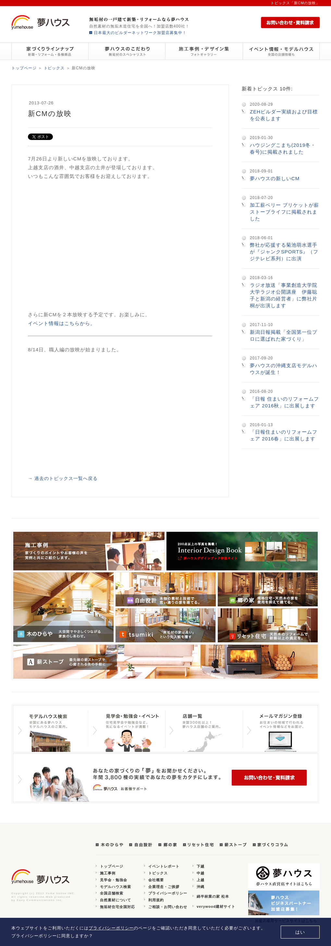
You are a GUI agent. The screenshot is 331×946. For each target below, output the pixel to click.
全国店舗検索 (111, 893)
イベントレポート (163, 866)
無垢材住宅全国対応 (117, 907)
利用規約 (156, 900)
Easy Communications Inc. (40, 900)
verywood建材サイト (216, 906)
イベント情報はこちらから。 (61, 323)
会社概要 (156, 880)
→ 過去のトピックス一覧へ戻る (63, 478)
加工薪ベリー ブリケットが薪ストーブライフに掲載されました (284, 211)
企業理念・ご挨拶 (163, 887)
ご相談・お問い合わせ (167, 907)
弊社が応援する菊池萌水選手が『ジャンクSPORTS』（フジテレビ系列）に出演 (284, 251)
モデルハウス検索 (115, 887)
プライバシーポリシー (167, 893)
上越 (200, 880)
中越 (200, 873)
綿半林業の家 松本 (213, 896)
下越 (200, 866)
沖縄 (200, 887)
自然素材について (115, 900)
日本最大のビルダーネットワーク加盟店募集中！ (140, 32)
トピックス (54, 68)
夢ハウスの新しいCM (275, 178)
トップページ (24, 68)
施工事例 (108, 873)
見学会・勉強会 (113, 880)
